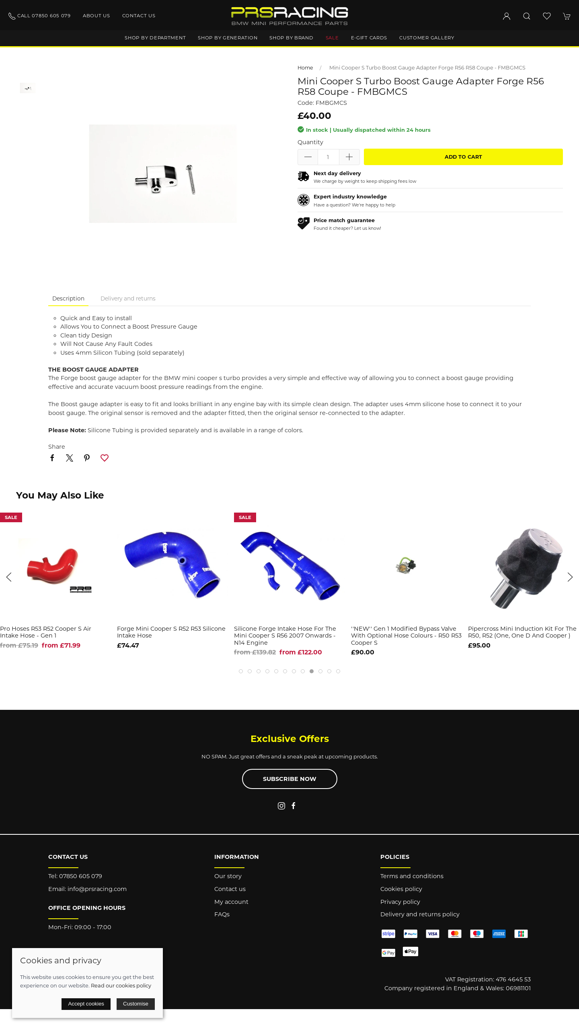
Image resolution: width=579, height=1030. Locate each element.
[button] (527, 16)
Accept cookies (86, 1004)
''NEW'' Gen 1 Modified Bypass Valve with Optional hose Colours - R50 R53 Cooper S (406, 635)
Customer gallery (426, 38)
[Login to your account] (507, 16)
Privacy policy (400, 901)
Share (56, 446)
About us (96, 15)
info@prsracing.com (97, 889)
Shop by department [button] (155, 38)
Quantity (310, 142)
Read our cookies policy (121, 985)
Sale (332, 38)
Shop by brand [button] (291, 38)
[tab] (241, 671)
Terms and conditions (411, 876)
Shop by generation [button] (227, 38)
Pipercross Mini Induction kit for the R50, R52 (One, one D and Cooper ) (522, 632)
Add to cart (463, 157)
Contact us (139, 15)
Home (305, 68)
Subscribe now (289, 779)
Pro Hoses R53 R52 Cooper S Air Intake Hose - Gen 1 (45, 632)
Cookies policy (401, 889)
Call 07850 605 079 (39, 16)
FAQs (222, 914)
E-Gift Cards (369, 38)
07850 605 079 (80, 876)
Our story (228, 876)
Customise (135, 1004)
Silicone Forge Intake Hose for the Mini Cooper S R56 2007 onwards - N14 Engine (285, 635)
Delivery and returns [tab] (128, 298)
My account (231, 901)
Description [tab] (68, 298)
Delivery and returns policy (420, 914)
